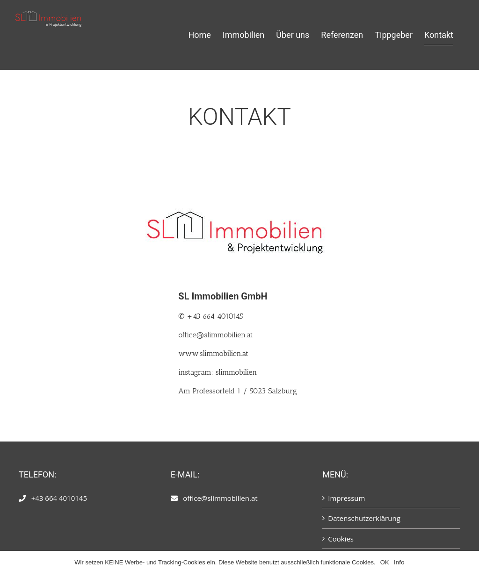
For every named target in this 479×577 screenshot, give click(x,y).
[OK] (467, 564)
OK (384, 562)
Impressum (346, 498)
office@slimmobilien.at (215, 334)
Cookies (341, 538)
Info (399, 562)
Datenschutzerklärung (364, 518)
